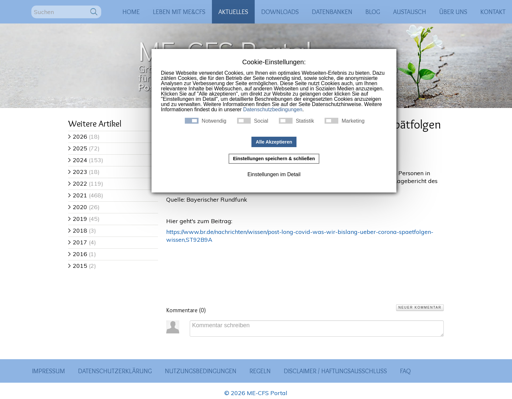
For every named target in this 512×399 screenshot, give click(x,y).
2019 (77, 219)
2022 (77, 183)
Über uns (453, 12)
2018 (77, 230)
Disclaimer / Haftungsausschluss (335, 371)
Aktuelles (233, 12)
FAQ (405, 371)
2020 (77, 207)
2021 (77, 195)
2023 (77, 172)
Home (131, 12)
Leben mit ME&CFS (179, 12)
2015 (77, 265)
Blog (372, 12)
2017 (77, 242)
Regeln (260, 371)
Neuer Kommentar (419, 307)
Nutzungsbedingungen (200, 371)
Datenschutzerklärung (115, 371)
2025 (77, 148)
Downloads (280, 12)
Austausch (409, 12)
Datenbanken (332, 12)
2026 (77, 136)
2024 (77, 160)
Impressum (48, 371)
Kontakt (492, 12)
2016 (77, 254)
